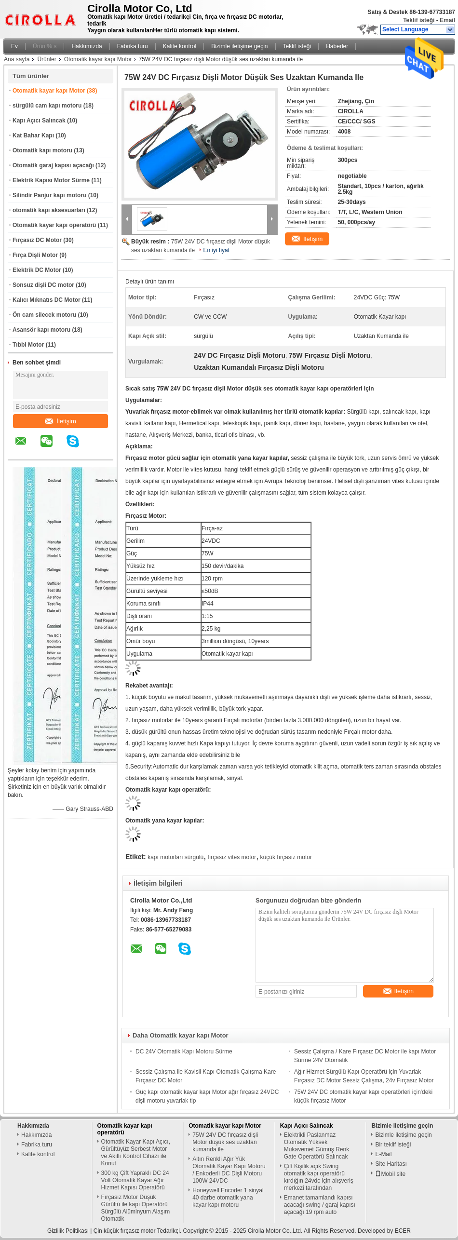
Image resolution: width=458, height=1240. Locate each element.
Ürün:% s (44, 46)
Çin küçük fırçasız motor (125, 1230)
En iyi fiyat (216, 250)
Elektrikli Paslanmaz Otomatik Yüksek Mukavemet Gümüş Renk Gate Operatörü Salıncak (316, 1146)
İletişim (60, 421)
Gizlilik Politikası (68, 1230)
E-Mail (383, 1154)
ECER (403, 1230)
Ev (14, 46)
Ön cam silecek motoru (44, 314)
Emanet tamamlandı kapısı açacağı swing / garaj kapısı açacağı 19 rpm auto (319, 1204)
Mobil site (390, 1174)
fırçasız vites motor (232, 857)
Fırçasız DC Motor (37, 240)
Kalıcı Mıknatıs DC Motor (47, 300)
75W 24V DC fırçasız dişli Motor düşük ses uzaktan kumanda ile (225, 1142)
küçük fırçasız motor (286, 857)
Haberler (337, 46)
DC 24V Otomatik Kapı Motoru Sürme (183, 1051)
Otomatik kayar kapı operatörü (54, 225)
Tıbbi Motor (28, 344)
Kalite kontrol (179, 46)
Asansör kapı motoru (41, 329)
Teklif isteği (418, 20)
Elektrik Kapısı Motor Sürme (51, 180)
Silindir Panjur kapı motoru (49, 195)
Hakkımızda (86, 46)
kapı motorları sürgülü (175, 857)
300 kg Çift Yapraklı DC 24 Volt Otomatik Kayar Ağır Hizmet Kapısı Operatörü (135, 1180)
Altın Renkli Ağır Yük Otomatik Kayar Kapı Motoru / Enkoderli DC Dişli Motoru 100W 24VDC (228, 1170)
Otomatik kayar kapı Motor (98, 59)
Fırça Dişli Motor (35, 255)
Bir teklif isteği (393, 1144)
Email (447, 20)
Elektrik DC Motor (37, 270)
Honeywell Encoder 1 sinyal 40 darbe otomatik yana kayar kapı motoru (227, 1197)
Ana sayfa (16, 59)
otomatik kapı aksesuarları (49, 210)
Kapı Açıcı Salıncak (39, 120)
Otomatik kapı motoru (42, 150)
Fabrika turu (132, 46)
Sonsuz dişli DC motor (43, 285)
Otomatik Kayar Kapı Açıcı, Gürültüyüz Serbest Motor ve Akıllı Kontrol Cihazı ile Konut (135, 1152)
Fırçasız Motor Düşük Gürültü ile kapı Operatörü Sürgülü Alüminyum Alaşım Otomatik (135, 1208)
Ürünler (46, 59)
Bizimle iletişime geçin (239, 46)
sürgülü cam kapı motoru (47, 105)
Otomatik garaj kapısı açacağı (53, 165)
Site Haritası (390, 1163)
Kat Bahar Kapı (33, 135)
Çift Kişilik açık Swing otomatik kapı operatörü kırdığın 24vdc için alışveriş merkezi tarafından (318, 1177)
